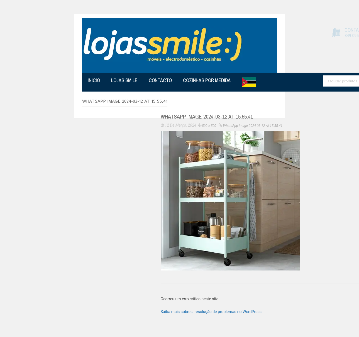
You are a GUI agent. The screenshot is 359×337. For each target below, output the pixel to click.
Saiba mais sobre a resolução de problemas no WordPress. (212, 311)
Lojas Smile (124, 80)
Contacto (160, 80)
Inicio (94, 80)
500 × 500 (209, 126)
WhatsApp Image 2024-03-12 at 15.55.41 (252, 126)
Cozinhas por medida (207, 80)
